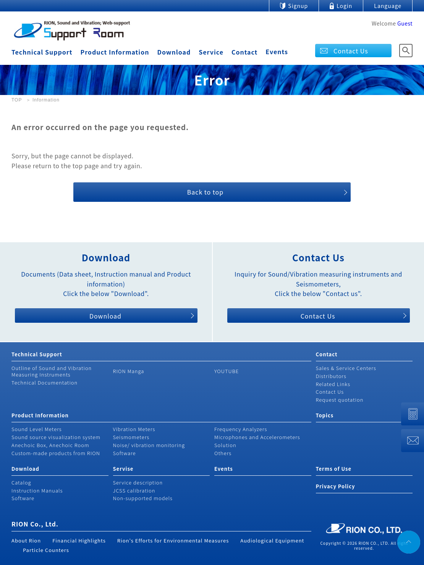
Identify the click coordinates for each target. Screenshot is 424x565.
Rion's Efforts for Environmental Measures (173, 540)
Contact (244, 51)
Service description (138, 482)
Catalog (21, 482)
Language (387, 6)
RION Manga (128, 371)
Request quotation (340, 399)
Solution (225, 445)
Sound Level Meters (36, 429)
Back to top (205, 191)
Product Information (114, 51)
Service (211, 51)
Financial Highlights (79, 540)
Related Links (333, 384)
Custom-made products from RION (55, 453)
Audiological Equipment (272, 540)
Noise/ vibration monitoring (149, 445)
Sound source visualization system (55, 437)
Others (222, 453)
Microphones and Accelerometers (257, 437)
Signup (298, 6)
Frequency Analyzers (240, 429)
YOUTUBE (226, 371)
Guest (405, 23)
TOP (16, 100)
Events (276, 51)
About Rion (26, 540)
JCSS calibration (134, 490)
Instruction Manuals (37, 490)
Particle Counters (46, 550)
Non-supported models (143, 498)
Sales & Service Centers (346, 368)
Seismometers (131, 437)
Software (124, 453)
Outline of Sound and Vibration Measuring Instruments (51, 371)
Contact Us (350, 50)
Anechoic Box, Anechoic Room (50, 445)
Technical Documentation (44, 382)
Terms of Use (333, 468)
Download (174, 51)
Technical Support (41, 51)
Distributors (331, 376)
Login (344, 6)
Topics (325, 415)
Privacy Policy (335, 486)
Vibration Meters (134, 429)
